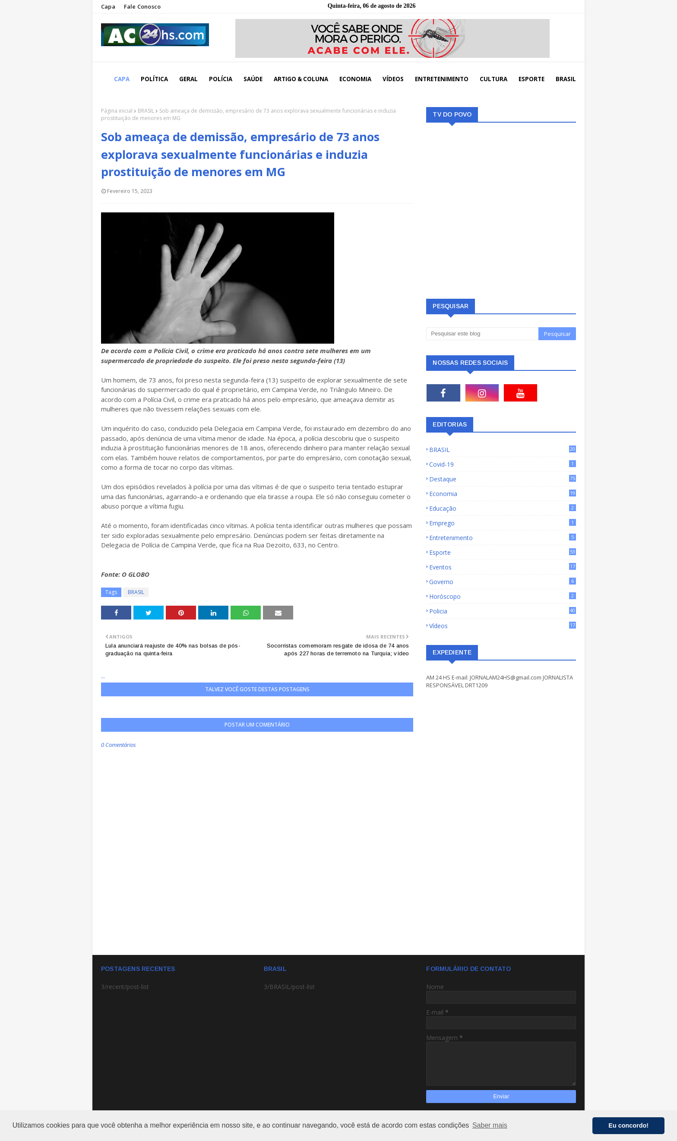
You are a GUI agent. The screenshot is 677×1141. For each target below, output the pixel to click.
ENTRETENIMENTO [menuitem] (441, 79)
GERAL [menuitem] (188, 79)
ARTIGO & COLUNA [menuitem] (301, 79)
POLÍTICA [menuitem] (154, 79)
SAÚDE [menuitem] (253, 79)
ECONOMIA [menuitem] (355, 79)
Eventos (502, 567)
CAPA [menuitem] (122, 79)
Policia (502, 611)
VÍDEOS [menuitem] (393, 79)
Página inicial (117, 110)
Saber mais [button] (489, 1125)
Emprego (502, 523)
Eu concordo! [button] (628, 1125)
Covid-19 (502, 464)
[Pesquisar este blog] (482, 333)
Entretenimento (502, 538)
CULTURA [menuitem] (493, 79)
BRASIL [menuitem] (566, 79)
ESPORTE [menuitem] (531, 79)
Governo (502, 582)
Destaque (502, 479)
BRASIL (146, 110)
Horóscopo (502, 596)
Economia (502, 494)
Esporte (502, 552)
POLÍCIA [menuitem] (220, 79)
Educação (502, 508)
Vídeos (502, 626)
